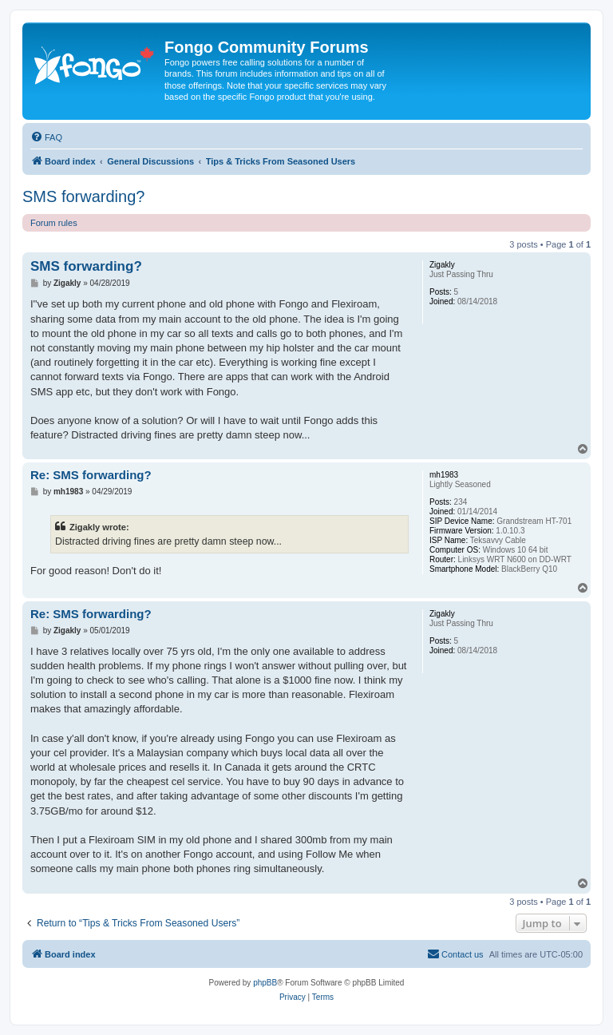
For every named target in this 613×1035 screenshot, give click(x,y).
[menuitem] (46, 137)
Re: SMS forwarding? (91, 475)
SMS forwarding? (83, 196)
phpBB (265, 982)
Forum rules (53, 223)
